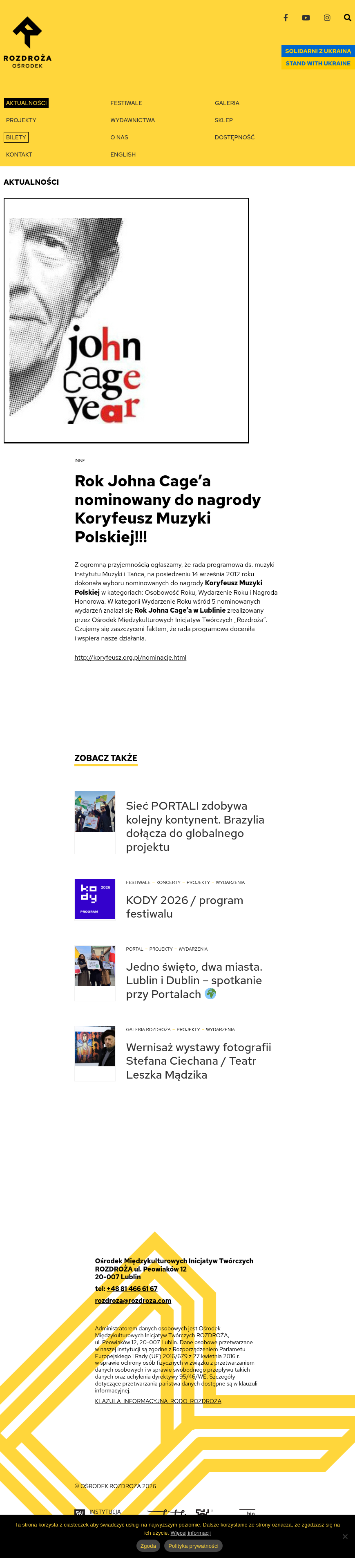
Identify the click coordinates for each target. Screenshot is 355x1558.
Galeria (227, 103)
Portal (134, 949)
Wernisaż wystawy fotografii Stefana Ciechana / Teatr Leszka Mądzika (198, 1060)
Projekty (21, 120)
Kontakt (19, 154)
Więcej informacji (191, 1533)
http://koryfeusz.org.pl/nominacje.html (130, 657)
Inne (79, 460)
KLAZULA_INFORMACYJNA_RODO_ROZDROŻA (158, 1401)
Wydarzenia (230, 882)
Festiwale (126, 103)
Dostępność (235, 137)
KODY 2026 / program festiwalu (184, 907)
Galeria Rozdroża (148, 1029)
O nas (119, 137)
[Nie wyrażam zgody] (345, 1536)
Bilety (16, 137)
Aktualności (26, 103)
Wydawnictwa (132, 120)
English (123, 154)
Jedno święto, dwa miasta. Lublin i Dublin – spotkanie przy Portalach (194, 980)
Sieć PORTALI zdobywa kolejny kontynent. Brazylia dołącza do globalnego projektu (195, 826)
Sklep (224, 120)
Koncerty (168, 882)
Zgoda (148, 1546)
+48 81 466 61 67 (132, 1289)
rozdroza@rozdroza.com (133, 1300)
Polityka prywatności (193, 1546)
